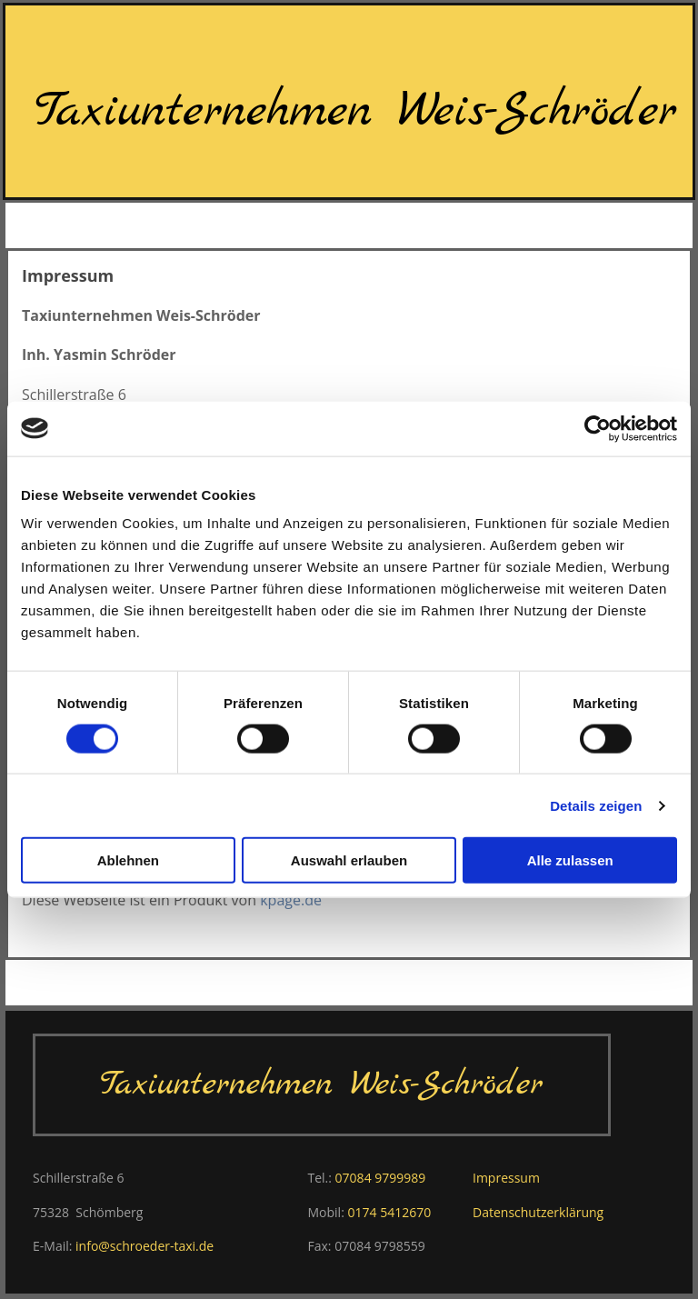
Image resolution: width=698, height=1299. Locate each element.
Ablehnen (128, 860)
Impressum (506, 1177)
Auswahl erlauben (349, 860)
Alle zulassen (570, 860)
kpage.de (291, 900)
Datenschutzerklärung (538, 1212)
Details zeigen (596, 805)
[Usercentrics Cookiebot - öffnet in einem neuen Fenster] (597, 428)
